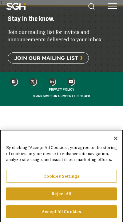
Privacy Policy (61, 89)
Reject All (61, 196)
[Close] (115, 141)
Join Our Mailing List (46, 58)
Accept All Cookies (61, 214)
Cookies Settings (61, 178)
